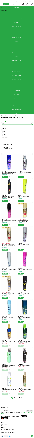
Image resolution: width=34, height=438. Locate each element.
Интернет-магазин (5, 421)
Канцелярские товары (16, 86)
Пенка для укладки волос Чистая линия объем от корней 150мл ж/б (24, 342)
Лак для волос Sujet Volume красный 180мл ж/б (25, 270)
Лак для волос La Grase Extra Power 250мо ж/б (9, 221)
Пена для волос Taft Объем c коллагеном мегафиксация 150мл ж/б (8, 366)
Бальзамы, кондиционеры (7, 144)
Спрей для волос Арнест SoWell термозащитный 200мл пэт (23, 221)
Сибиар (4, 131)
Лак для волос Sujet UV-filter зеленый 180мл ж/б (24, 197)
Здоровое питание (16, 64)
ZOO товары (16, 90)
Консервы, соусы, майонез (16, 37)
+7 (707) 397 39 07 (18, 1)
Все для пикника (16, 94)
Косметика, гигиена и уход (16, 79)
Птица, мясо (16, 45)
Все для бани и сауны (16, 98)
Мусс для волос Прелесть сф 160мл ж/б (24, 172)
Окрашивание (5, 147)
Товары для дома (16, 105)
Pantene (4, 134)
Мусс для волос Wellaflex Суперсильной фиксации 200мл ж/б (24, 390)
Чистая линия (5, 137)
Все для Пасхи (16, 7)
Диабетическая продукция (16, 67)
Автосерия (16, 113)
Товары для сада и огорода (16, 109)
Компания (3, 422)
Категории (3, 140)
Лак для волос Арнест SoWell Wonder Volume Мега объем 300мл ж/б (8, 294)
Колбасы (16, 33)
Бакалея (16, 41)
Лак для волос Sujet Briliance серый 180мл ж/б (9, 270)
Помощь (3, 425)
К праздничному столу (16, 11)
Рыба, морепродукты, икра (16, 60)
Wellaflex (4, 135)
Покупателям (4, 424)
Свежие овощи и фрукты (16, 26)
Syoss (4, 132)
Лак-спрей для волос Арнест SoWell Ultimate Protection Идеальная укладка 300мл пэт (8, 245)
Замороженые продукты (16, 71)
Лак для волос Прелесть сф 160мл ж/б (24, 244)
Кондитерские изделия (16, 52)
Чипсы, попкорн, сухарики (16, 75)
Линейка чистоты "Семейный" (16, 14)
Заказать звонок (25, 1)
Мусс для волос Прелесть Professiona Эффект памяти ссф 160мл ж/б (8, 197)
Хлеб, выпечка (16, 22)
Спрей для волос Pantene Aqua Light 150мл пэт (9, 342)
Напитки (16, 56)
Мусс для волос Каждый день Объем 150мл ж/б (9, 390)
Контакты (3, 2)
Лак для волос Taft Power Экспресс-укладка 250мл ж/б (24, 294)
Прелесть (4, 128)
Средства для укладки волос (8, 148)
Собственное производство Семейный (16, 18)
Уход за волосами (5, 143)
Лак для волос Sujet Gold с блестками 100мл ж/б (24, 318)
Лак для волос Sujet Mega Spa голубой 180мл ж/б (8, 318)
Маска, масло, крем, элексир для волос (10, 145)
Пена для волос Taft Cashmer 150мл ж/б (24, 365)
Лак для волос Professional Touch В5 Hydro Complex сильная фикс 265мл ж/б (9, 173)
